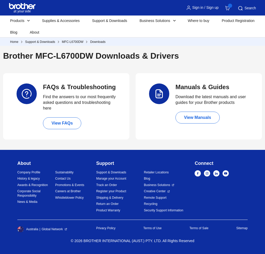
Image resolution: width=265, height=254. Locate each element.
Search (246, 8)
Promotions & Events (69, 185)
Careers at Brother (68, 191)
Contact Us (62, 178)
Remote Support (155, 197)
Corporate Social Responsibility (28, 193)
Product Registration (238, 21)
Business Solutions (157, 185)
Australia (27, 229)
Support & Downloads (109, 21)
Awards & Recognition (32, 185)
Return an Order (107, 204)
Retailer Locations (156, 172)
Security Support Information (163, 210)
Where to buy (198, 21)
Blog (13, 32)
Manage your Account (111, 178)
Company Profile (28, 172)
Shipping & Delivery (109, 197)
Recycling (150, 204)
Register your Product (111, 191)
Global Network (52, 229)
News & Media (27, 202)
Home (14, 42)
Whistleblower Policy (69, 197)
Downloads (97, 42)
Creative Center (155, 191)
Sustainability (64, 172)
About (34, 32)
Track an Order (106, 185)
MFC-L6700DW (72, 42)
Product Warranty (108, 210)
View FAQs (62, 123)
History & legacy (28, 178)
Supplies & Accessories (61, 21)
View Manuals (197, 117)
